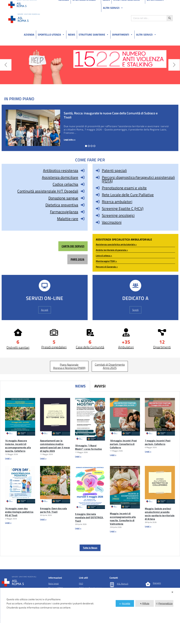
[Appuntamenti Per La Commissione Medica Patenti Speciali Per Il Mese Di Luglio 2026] (55, 417)
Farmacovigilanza (64, 212)
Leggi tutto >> (70, 139)
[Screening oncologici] (97, 215)
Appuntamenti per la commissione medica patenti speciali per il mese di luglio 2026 (55, 446)
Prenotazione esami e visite (124, 188)
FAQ (81, 583)
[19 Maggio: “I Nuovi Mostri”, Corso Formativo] (90, 419)
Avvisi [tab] (100, 386)
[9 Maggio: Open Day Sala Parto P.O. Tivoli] (55, 485)
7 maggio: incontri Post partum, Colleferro (157, 442)
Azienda (29, 35)
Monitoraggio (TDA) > (106, 261)
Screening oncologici (118, 215)
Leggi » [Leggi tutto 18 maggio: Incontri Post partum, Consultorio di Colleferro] (113, 454)
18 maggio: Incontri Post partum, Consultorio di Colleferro (123, 444)
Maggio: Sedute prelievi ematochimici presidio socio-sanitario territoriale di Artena (159, 514)
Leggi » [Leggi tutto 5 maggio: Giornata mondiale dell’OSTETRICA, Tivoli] (78, 528)
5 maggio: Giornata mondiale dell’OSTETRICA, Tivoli (89, 517)
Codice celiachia (65, 184)
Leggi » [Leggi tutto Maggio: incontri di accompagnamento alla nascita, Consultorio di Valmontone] (113, 531)
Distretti (157, 583)
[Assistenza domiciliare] (82, 177)
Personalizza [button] (164, 603)
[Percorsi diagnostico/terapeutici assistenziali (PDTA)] (97, 177)
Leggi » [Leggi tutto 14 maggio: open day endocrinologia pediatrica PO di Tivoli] (8, 522)
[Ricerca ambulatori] (97, 201)
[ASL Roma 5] (112, 584)
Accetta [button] (125, 603)
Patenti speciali (114, 170)
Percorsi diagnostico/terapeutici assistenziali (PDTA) (138, 179)
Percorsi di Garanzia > (107, 266)
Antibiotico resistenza (60, 170)
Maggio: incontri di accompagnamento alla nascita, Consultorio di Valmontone (123, 519)
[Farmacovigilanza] (82, 212)
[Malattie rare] (82, 218)
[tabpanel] (90, 473)
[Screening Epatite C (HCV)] (97, 208)
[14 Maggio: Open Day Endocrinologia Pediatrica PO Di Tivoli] (20, 485)
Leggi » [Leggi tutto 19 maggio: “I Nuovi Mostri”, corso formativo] (78, 456)
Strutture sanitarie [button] (94, 34)
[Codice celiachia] (82, 184)
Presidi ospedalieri (54, 347)
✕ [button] (172, 592)
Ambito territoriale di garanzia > (112, 250)
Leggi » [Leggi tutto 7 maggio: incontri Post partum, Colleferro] (148, 451)
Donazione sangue (63, 198)
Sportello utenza (51, 34)
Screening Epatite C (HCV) (123, 208)
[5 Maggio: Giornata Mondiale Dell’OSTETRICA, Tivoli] (90, 487)
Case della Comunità (90, 347)
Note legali (53, 583)
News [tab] (80, 386)
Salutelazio (157, 3)
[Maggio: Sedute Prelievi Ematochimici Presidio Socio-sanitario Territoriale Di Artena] (160, 485)
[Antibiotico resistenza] (82, 170)
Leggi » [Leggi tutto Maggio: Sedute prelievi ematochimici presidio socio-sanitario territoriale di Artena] (148, 526)
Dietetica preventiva (61, 205)
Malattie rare (67, 218)
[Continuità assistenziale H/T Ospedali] (82, 191)
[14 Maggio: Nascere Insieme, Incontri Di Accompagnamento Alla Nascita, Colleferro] (20, 417)
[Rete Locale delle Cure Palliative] (97, 195)
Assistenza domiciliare (60, 177)
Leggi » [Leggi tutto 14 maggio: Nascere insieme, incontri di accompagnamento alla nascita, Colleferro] (8, 458)
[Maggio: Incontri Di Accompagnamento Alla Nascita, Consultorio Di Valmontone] (125, 487)
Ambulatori (126, 347)
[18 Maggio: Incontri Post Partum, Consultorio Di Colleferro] (125, 417)
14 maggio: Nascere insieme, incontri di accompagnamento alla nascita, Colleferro (18, 446)
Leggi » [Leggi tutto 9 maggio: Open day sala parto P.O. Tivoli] (43, 519)
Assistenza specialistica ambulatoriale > (116, 244)
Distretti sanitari (18, 347)
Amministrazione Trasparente (33, 3)
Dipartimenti (122, 34)
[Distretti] (148, 584)
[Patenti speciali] (97, 170)
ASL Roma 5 (122, 583)
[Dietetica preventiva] (82, 205)
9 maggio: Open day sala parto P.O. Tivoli (53, 510)
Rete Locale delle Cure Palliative (128, 195)
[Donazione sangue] (82, 198)
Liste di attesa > (104, 255)
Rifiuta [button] (144, 603)
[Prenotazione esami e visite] (97, 188)
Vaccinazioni (112, 222)
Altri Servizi (146, 34)
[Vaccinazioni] (97, 222)
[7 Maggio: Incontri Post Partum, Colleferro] (160, 417)
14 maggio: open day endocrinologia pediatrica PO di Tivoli (19, 512)
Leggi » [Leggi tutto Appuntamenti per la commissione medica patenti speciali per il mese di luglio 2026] (43, 458)
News (71, 35)
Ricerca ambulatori (117, 201)
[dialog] (90, 605)
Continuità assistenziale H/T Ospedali (47, 191)
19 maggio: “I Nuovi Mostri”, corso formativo (88, 447)
